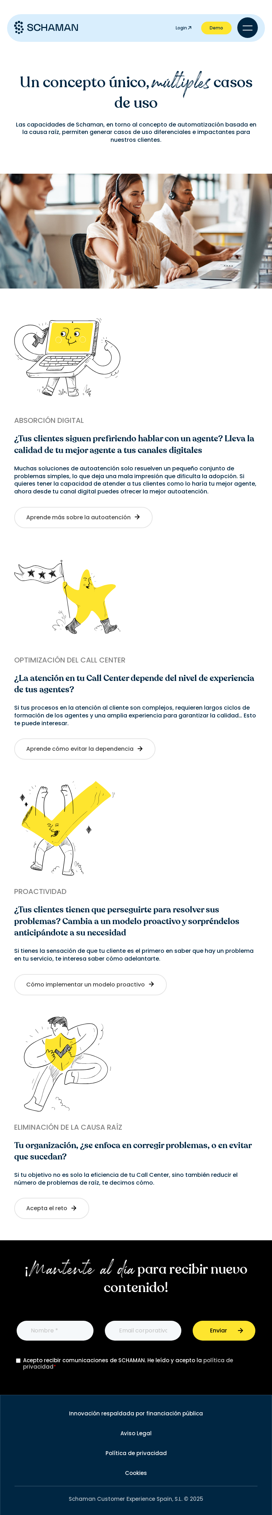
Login (183, 28)
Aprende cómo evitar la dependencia (84, 749)
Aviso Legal (136, 1433)
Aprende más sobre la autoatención (83, 517)
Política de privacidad (136, 1453)
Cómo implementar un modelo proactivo (90, 984)
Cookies (136, 1473)
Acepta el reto (51, 1208)
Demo (216, 28)
